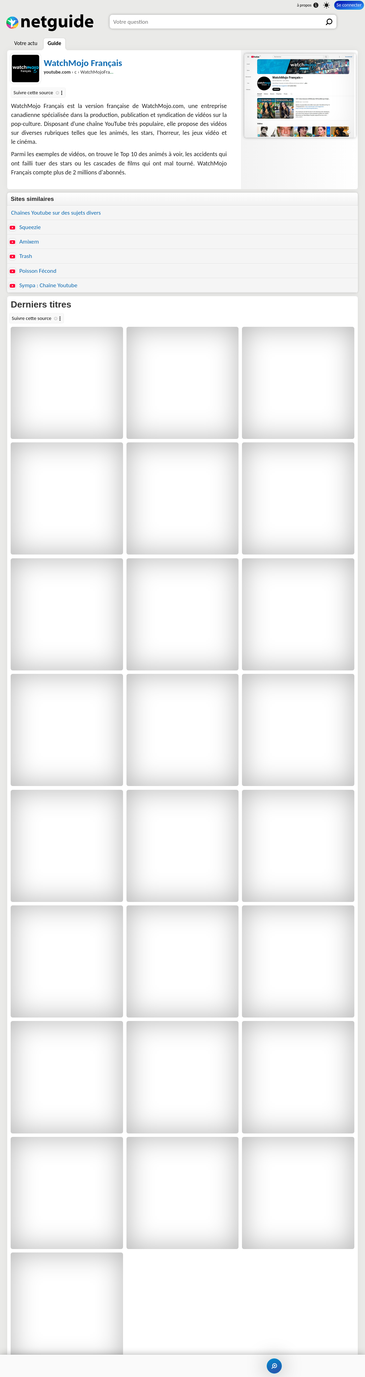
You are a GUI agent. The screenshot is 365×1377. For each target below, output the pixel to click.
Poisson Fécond (32, 271)
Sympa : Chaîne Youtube (43, 285)
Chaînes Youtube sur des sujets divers (56, 212)
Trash (20, 256)
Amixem (24, 241)
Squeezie (25, 227)
